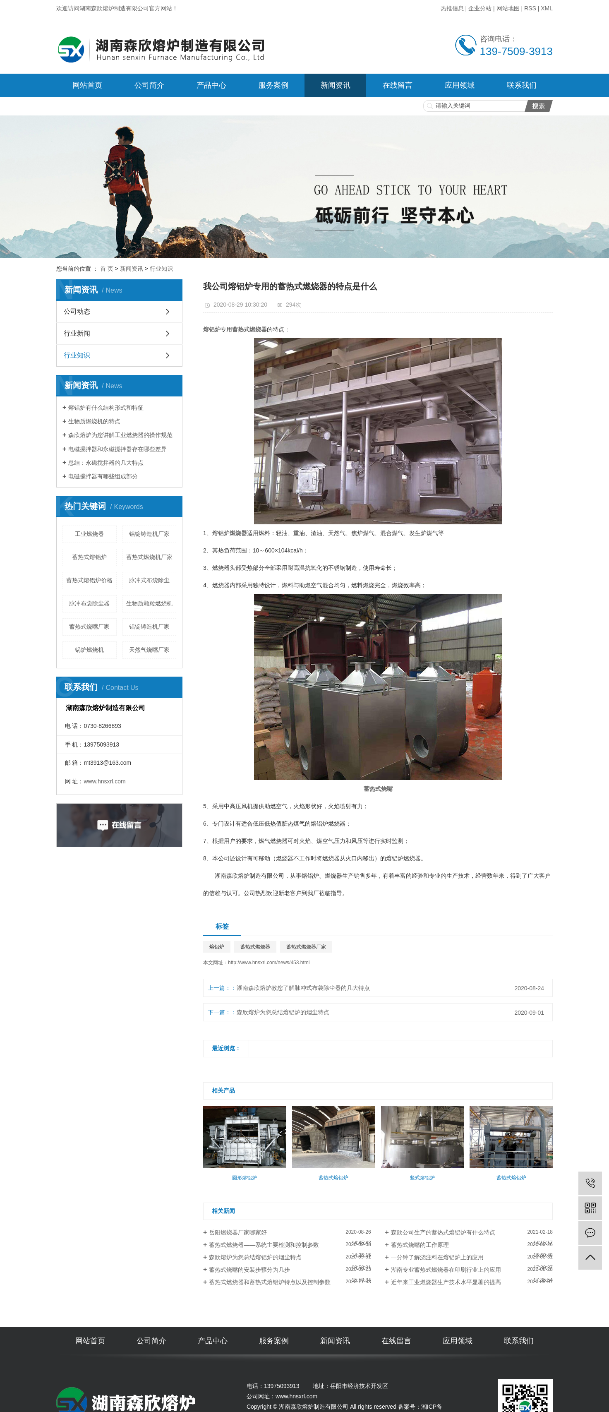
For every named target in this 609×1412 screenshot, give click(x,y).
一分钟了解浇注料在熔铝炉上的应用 (437, 1257)
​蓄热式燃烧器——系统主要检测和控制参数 (270, 1245)
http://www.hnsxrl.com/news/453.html (268, 962)
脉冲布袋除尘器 (89, 603)
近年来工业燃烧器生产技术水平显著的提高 (446, 1282)
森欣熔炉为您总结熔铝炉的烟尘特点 (283, 1012)
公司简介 (149, 85)
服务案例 (273, 85)
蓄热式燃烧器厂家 (306, 947)
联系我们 (522, 85)
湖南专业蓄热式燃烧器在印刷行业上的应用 (446, 1269)
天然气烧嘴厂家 (149, 649)
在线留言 (397, 85)
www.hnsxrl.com (104, 781)
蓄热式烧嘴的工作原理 (420, 1245)
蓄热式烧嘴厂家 (89, 626)
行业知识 (161, 268)
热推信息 (452, 8)
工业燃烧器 (89, 534)
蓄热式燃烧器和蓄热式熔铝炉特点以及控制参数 (270, 1282)
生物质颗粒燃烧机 (149, 603)
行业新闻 (77, 333)
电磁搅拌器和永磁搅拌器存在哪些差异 (117, 449)
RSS (530, 8)
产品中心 (211, 85)
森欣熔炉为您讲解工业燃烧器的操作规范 (120, 435)
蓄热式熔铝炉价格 (89, 580)
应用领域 (460, 85)
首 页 (106, 268)
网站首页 (87, 85)
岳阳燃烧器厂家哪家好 (238, 1232)
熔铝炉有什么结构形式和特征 (106, 407)
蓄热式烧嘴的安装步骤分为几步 (249, 1269)
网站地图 (508, 8)
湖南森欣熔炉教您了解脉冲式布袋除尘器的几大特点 (303, 988)
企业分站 (480, 8)
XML (547, 8)
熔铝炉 (216, 947)
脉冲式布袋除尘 (149, 580)
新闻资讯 (335, 85)
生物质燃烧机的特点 (94, 421)
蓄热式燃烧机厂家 (149, 557)
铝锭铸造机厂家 (149, 534)
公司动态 (77, 311)
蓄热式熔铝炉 (89, 557)
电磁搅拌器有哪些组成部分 (103, 476)
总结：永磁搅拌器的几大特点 (106, 462)
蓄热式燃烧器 (255, 947)
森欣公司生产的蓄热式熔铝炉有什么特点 (443, 1232)
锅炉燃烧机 (89, 649)
